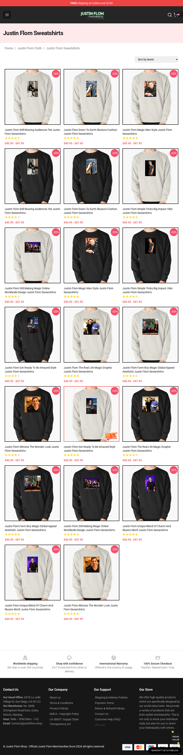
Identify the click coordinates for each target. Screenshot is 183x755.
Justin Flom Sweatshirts (63, 48)
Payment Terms (104, 703)
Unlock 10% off (175, 738)
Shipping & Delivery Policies (111, 697)
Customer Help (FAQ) (108, 719)
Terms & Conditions (61, 703)
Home (9, 48)
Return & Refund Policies (110, 708)
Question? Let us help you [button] (164, 750)
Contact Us (101, 713)
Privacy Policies (59, 708)
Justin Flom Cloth (29, 48)
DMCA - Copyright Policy (64, 713)
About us (55, 697)
